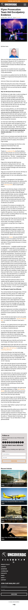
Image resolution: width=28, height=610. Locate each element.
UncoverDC (9, 4)
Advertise (4, 569)
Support (3, 580)
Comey (11, 237)
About (3, 577)
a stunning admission (6, 349)
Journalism (4, 571)
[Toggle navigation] (25, 4)
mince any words (8, 184)
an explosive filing (10, 151)
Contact (3, 566)
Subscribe (14, 461)
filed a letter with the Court (9, 348)
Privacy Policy (5, 564)
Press (2, 575)
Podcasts (4, 573)
